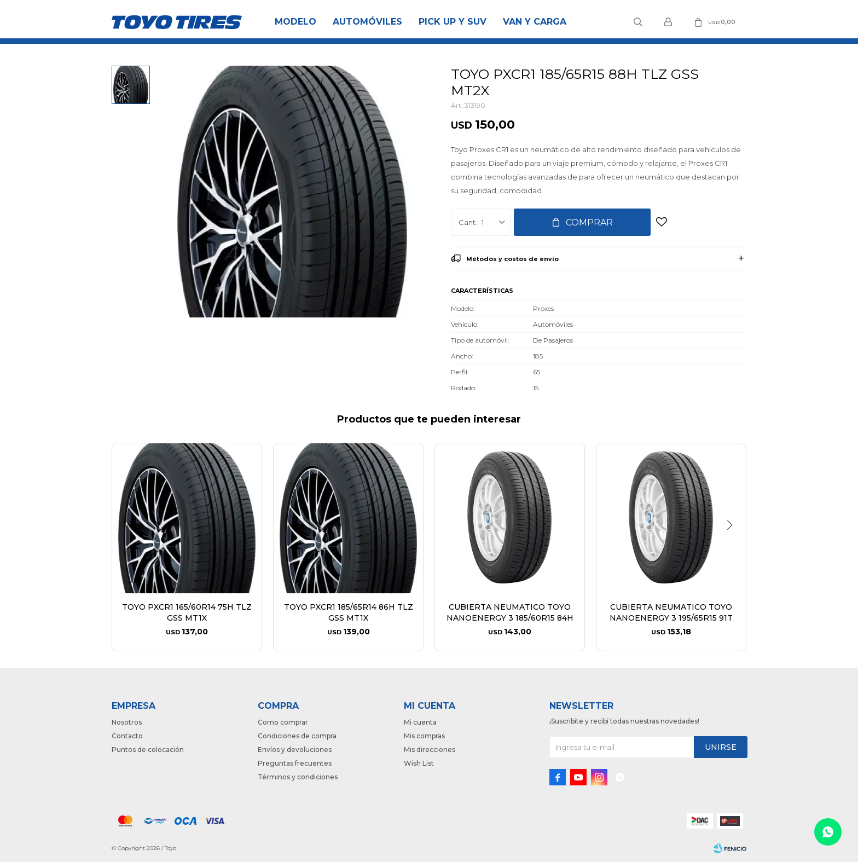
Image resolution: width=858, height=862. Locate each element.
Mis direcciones (429, 749)
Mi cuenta (420, 722)
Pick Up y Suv (452, 21)
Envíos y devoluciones (295, 749)
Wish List (419, 763)
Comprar (589, 222)
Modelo (295, 21)
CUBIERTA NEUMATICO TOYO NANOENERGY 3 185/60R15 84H (510, 612)
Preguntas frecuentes (295, 763)
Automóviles (367, 21)
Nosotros (127, 722)
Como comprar (283, 722)
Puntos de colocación (148, 749)
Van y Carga (534, 21)
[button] (733, 547)
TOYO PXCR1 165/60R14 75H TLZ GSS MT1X (187, 612)
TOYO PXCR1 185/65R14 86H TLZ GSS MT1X (348, 612)
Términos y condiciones (298, 777)
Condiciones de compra (297, 736)
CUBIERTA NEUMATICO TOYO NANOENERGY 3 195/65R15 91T (671, 612)
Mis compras (424, 736)
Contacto (127, 736)
